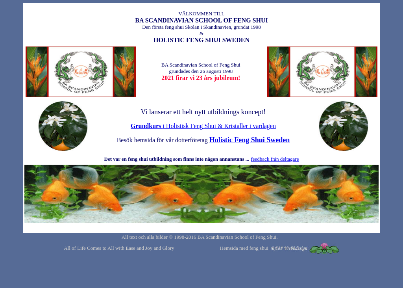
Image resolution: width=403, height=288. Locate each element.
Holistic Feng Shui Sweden (249, 140)
